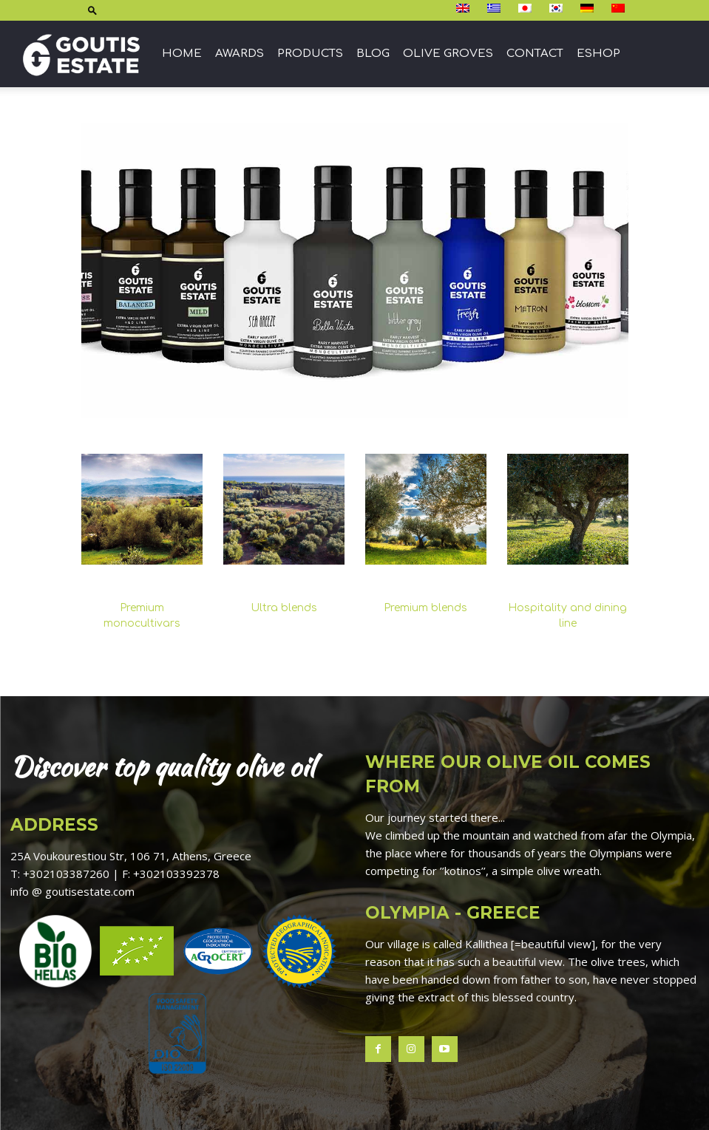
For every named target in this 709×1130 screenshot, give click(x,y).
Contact (534, 53)
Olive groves (448, 53)
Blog (373, 53)
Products (310, 53)
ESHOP (598, 53)
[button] (92, 10)
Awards (239, 53)
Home (182, 53)
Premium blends (425, 607)
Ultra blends (284, 607)
